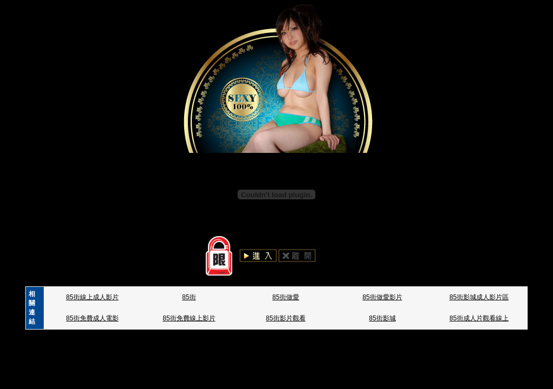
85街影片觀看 (285, 318)
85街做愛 (285, 297)
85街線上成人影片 (92, 297)
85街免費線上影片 (189, 318)
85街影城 (382, 318)
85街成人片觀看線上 (478, 318)
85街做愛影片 (382, 297)
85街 (188, 297)
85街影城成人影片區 (478, 297)
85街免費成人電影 (92, 318)
